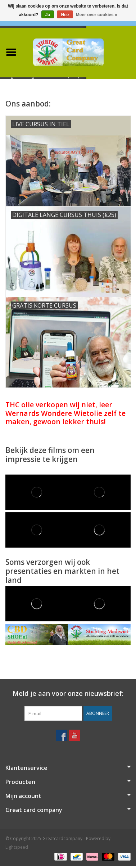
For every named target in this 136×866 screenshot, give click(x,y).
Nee (65, 14)
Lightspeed (16, 847)
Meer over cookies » (96, 14)
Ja (47, 14)
